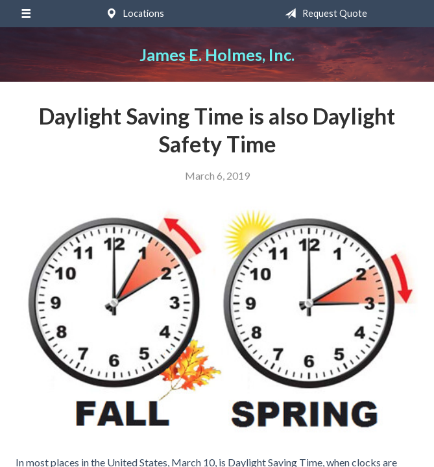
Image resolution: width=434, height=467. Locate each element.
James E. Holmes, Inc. (217, 54)
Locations (132, 13)
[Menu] (26, 13)
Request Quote (323, 13)
